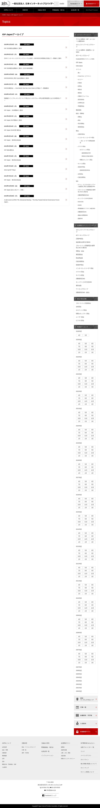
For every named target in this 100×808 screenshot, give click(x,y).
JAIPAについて (8, 10)
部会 (77, 131)
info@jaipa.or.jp (51, 790)
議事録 (62, 747)
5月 (86, 335)
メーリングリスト (86, 755)
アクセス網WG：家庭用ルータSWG (85, 51)
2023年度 (79, 374)
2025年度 (79, 339)
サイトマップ (85, 768)
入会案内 (4, 767)
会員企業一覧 (75, 10)
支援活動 (63, 755)
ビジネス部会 (80, 320)
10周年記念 (81, 103)
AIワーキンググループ (82, 55)
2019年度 (79, 443)
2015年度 (79, 512)
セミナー (80, 79)
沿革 (3, 758)
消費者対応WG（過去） (83, 292)
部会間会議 (79, 258)
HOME (4, 15)
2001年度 (79, 688)
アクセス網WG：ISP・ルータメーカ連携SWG (85, 40)
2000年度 (79, 691)
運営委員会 (81, 127)
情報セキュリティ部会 (86, 159)
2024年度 (79, 357)
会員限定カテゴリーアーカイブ (86, 225)
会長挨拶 (4, 747)
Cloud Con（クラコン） (84, 76)
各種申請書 (64, 750)
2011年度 (79, 581)
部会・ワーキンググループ (29, 747)
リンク (83, 751)
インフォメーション (92, 10)
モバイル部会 (81, 163)
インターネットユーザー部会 (86, 137)
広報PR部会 (81, 134)
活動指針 (4, 753)
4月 (79, 335)
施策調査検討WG (86, 153)
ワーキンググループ (82, 289)
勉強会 (80, 93)
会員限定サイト (65, 743)
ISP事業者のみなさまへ (88, 743)
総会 (79, 120)
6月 (92, 343)
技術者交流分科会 (85, 170)
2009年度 (79, 615)
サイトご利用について (87, 772)
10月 (79, 349)
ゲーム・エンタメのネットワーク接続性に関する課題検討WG (86, 185)
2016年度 (79, 494)
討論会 (80, 82)
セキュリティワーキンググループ (85, 45)
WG (77, 181)
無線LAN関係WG (83, 215)
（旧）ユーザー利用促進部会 (87, 141)
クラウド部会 (81, 146)
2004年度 (79, 677)
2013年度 (79, 546)
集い (79, 72)
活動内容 (25, 10)
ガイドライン (85, 759)
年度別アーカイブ (82, 327)
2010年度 (79, 598)
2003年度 (79, 681)
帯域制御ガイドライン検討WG (86, 208)
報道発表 (78, 110)
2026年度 (79, 331)
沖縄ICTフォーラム (83, 96)
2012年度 (79, 563)
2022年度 (79, 391)
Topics (8, 15)
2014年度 (79, 529)
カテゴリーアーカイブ (84, 35)
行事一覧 (24, 750)
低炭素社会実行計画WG (83, 242)
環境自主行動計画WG (87, 156)
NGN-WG (80, 202)
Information (79, 66)
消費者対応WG (82, 212)
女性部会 (80, 174)
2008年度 (79, 632)
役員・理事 (5, 750)
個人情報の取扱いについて (89, 763)
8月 (86, 346)
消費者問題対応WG (83, 195)
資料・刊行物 (25, 753)
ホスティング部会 (85, 149)
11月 (85, 349)
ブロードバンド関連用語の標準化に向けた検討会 (86, 190)
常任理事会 (81, 123)
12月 (92, 349)
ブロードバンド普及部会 (83, 303)
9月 (92, 346)
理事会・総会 (80, 251)
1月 (79, 352)
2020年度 (79, 426)
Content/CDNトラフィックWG (85, 59)
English (62, 3)
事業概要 (4, 755)
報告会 (80, 89)
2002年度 (79, 684)
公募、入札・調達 (65, 753)
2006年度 (79, 670)
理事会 (80, 117)
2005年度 (79, 674)
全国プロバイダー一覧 (87, 747)
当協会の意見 (42, 10)
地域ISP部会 (81, 167)
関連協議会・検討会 (58, 10)
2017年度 (79, 477)
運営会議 (78, 285)
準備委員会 (81, 106)
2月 (86, 352)
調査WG (80, 218)
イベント (78, 69)
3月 (92, 352)
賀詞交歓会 (81, 99)
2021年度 (79, 408)
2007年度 (79, 650)
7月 (79, 346)
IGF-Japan (79, 62)
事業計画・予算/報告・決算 (9, 764)
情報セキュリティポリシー (68, 758)
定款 (3, 761)
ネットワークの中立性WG (85, 198)
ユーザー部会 (80, 317)
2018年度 (79, 460)
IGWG (80, 205)
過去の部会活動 (81, 299)
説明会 (80, 86)
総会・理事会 (80, 113)
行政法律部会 (81, 177)
